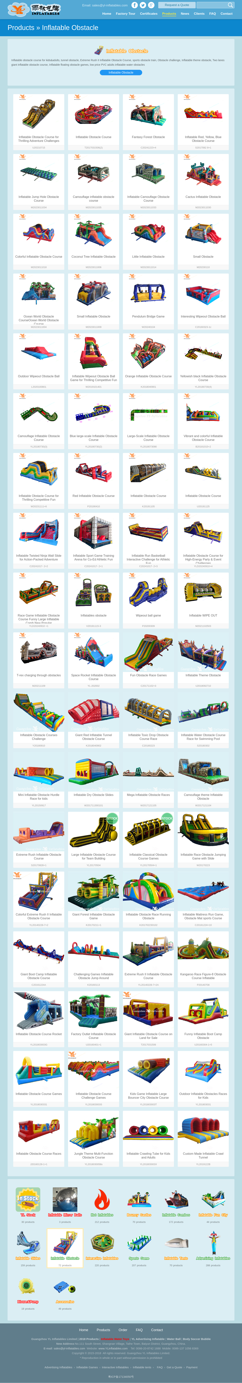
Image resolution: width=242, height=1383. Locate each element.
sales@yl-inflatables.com (69, 1348)
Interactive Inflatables (115, 1367)
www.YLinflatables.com (113, 1348)
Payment (191, 1367)
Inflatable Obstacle (121, 72)
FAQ (212, 13)
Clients (199, 13)
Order (123, 1330)
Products (169, 13)
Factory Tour (125, 13)
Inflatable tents (142, 1367)
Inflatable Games (87, 1367)
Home (106, 13)
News (185, 13)
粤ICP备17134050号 (121, 1376)
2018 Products (89, 1339)
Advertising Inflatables (58, 1367)
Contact (227, 13)
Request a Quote (177, 5)
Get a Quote (174, 1367)
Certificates (149, 13)
